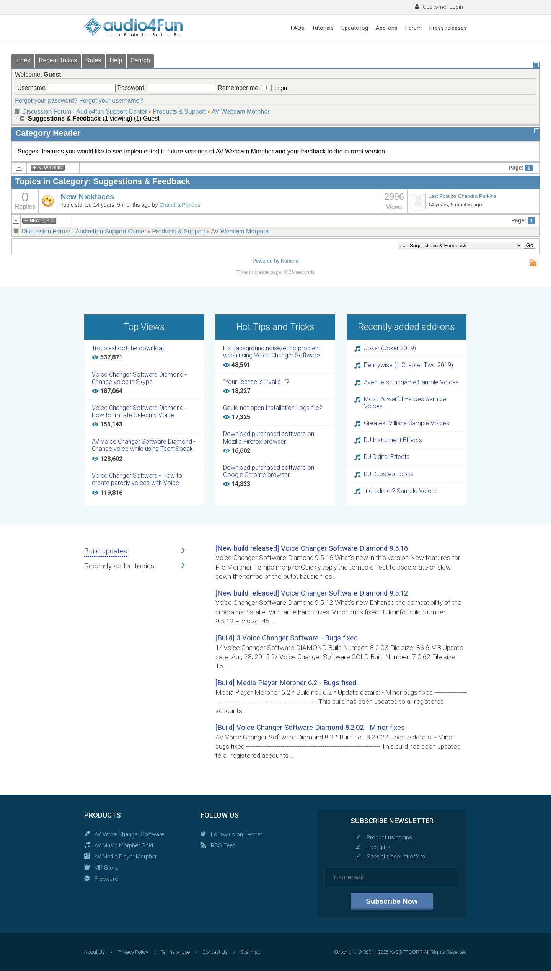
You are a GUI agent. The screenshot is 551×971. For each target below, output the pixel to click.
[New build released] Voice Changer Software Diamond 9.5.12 (311, 593)
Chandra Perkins (179, 205)
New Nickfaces (87, 197)
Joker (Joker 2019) (390, 348)
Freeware (106, 878)
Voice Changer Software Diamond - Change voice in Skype (139, 378)
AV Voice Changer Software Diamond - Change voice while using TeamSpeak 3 (144, 445)
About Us (94, 952)
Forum (413, 27)
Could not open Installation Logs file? (272, 407)
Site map (250, 952)
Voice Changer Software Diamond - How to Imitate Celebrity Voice (139, 411)
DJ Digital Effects (386, 456)
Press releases (448, 27)
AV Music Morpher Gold (124, 845)
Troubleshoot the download (129, 348)
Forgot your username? (111, 100)
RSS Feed (223, 845)
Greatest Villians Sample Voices (406, 423)
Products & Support (179, 111)
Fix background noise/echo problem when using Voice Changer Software (272, 351)
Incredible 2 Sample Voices (401, 490)
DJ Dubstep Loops (389, 474)
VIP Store (106, 867)
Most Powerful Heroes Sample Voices (405, 402)
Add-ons (387, 27)
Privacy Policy (132, 952)
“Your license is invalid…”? (256, 381)
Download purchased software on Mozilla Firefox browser (268, 437)
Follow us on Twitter (236, 834)
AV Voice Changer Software (129, 834)
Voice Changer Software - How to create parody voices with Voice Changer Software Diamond (137, 479)
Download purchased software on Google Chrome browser (268, 471)
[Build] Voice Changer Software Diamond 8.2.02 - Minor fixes (310, 727)
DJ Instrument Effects (393, 440)
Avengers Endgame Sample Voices (411, 382)
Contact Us (215, 952)
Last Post (439, 196)
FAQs (297, 27)
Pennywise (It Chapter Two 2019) (408, 365)
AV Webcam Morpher (240, 111)
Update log (354, 27)
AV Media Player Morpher (126, 856)
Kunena (289, 261)
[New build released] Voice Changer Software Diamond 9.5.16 (311, 548)
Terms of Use (175, 952)
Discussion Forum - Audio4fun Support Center (84, 111)
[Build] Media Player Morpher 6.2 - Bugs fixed (285, 683)
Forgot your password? (46, 100)
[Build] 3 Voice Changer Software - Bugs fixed (286, 638)
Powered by (266, 261)
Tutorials (323, 27)
